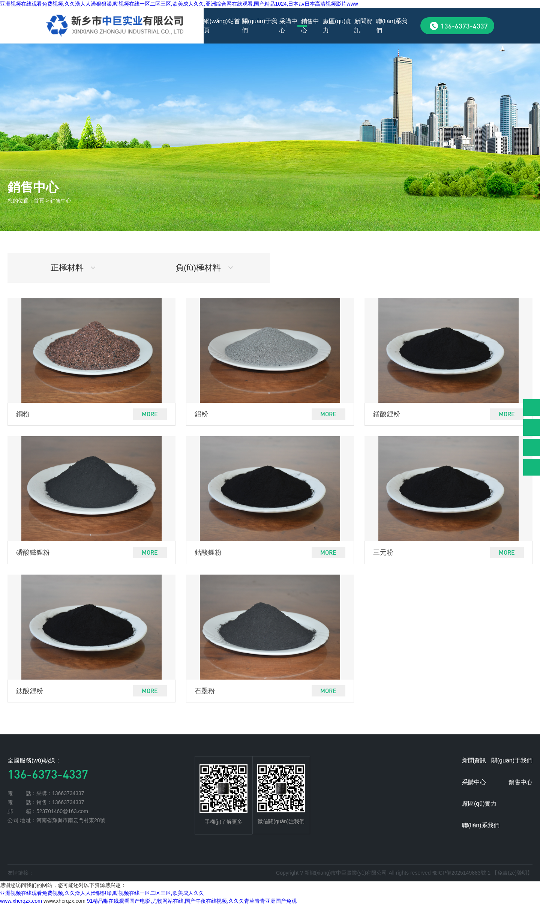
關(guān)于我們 (259, 25)
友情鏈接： (21, 873)
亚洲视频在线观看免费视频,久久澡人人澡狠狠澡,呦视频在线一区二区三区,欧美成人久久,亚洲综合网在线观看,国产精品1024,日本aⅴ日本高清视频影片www (179, 4)
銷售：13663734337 (60, 802)
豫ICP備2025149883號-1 (461, 873)
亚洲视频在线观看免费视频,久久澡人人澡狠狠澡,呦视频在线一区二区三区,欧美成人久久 (102, 893)
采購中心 (288, 25)
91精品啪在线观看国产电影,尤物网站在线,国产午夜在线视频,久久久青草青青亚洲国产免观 (192, 901)
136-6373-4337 (464, 25)
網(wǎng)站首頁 (222, 25)
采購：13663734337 (60, 793)
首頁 (39, 201)
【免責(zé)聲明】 (512, 873)
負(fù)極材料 (204, 267)
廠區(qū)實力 (337, 25)
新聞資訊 (363, 25)
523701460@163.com (62, 811)
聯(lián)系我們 (392, 25)
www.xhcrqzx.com (21, 901)
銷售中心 (310, 25)
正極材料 (73, 267)
